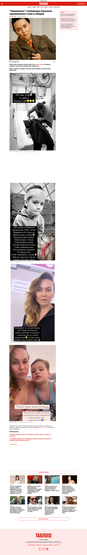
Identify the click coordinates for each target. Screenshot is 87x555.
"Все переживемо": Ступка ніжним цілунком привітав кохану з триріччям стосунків (34, 509)
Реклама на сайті (31, 545)
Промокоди (56, 545)
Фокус (62, 12)
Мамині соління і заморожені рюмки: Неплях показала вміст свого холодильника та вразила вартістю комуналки (68, 490)
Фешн (38, 7)
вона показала (42, 427)
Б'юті (42, 7)
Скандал (34, 7)
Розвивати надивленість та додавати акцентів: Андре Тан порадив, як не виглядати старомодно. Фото (69, 510)
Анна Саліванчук (13, 444)
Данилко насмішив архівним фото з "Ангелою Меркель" (68, 15)
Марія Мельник (12, 16)
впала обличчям (39, 64)
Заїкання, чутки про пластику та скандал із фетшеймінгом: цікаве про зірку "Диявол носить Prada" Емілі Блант (17, 510)
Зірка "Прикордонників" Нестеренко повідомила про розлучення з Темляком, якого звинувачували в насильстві (51, 511)
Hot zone (51, 7)
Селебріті (29, 7)
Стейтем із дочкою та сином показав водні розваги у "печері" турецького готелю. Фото (52, 488)
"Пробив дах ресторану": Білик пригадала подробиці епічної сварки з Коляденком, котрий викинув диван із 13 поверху (34, 490)
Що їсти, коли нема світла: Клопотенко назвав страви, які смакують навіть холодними (68, 20)
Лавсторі (46, 7)
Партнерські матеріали (48, 545)
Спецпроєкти (57, 7)
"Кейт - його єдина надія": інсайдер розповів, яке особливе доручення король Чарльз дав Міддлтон (68, 25)
